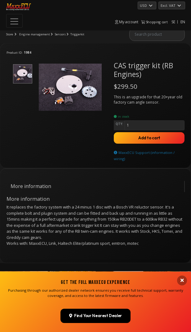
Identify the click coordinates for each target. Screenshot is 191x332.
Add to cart (149, 137)
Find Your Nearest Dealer (95, 315)
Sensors (60, 34)
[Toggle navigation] (14, 21)
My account (126, 22)
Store (9, 34)
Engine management (34, 34)
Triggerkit (77, 34)
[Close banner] (182, 280)
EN (182, 22)
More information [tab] (31, 186)
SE (173, 22)
